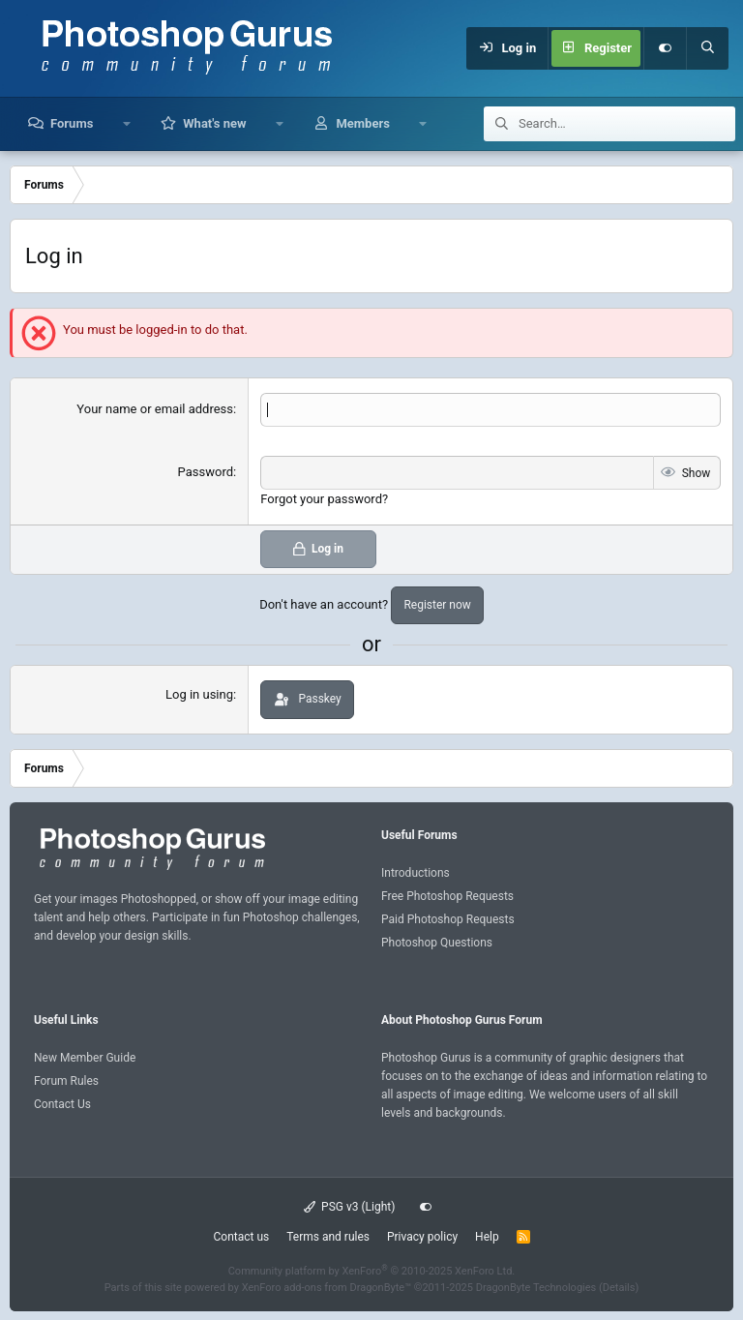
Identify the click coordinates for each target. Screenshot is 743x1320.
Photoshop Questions (436, 942)
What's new (214, 123)
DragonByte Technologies (536, 1287)
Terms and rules (328, 1237)
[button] (126, 124)
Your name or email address (154, 409)
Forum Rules (66, 1080)
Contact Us (62, 1104)
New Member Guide (84, 1057)
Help (487, 1237)
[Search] (707, 48)
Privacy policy (422, 1237)
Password (205, 472)
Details (619, 1287)
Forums (71, 123)
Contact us (241, 1237)
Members (362, 123)
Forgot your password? (324, 499)
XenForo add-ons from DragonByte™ (326, 1287)
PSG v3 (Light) (350, 1207)
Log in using (199, 694)
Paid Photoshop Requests (448, 919)
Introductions (415, 872)
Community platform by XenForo (372, 1270)
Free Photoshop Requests (447, 896)
